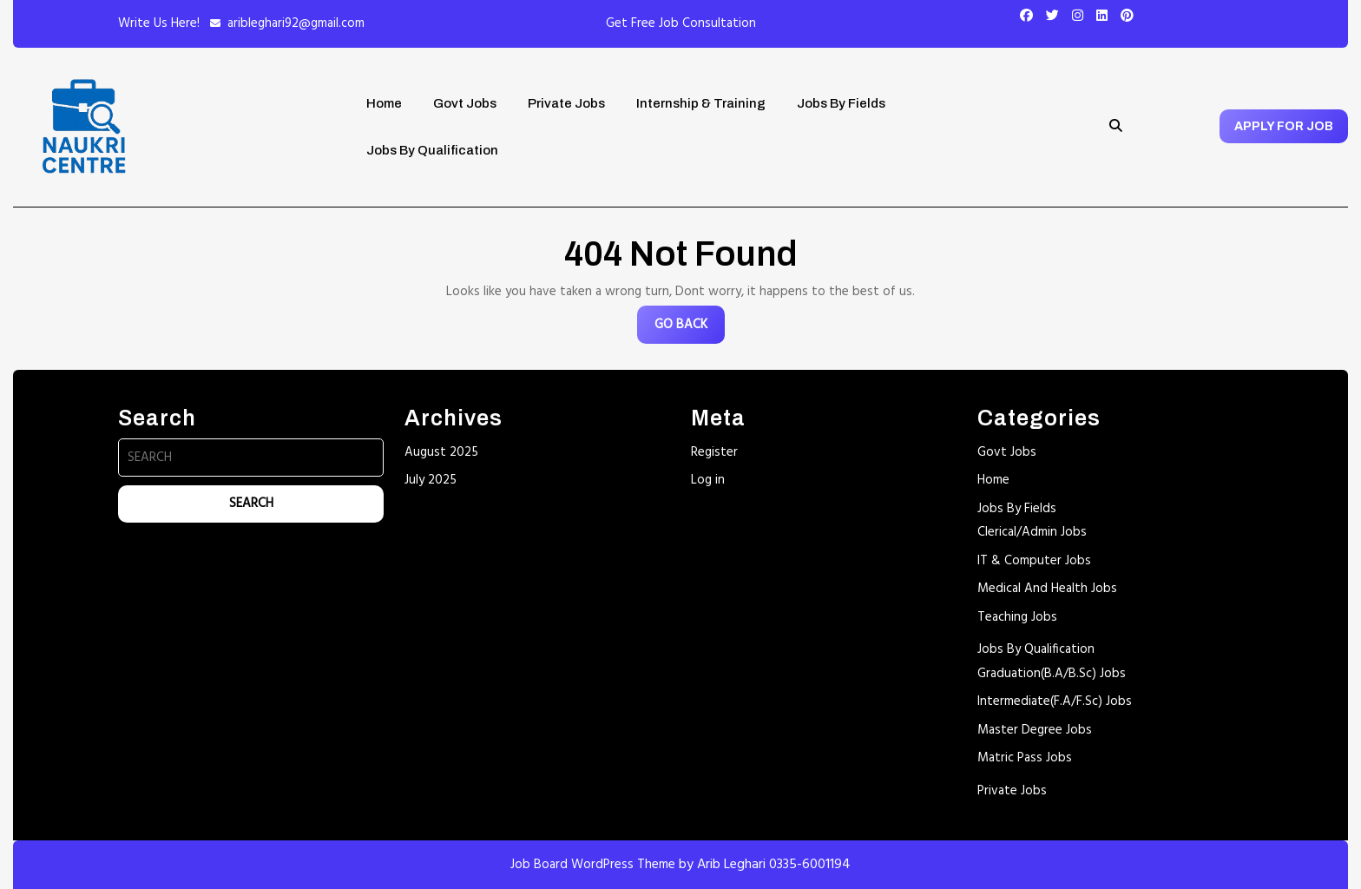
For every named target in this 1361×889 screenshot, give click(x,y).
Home (384, 103)
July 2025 (430, 480)
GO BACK (689, 328)
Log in (708, 480)
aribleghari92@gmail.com (296, 23)
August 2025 (441, 452)
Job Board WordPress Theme (592, 864)
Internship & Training (701, 103)
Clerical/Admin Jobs (1032, 532)
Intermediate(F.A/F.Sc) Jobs (1054, 701)
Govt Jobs (464, 103)
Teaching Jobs (1017, 617)
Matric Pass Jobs (1024, 757)
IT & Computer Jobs (1034, 560)
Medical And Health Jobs (1047, 588)
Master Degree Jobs (1034, 730)
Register (714, 452)
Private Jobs (566, 103)
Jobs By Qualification (432, 150)
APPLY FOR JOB (1283, 126)
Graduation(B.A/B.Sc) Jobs (1051, 673)
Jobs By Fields (841, 103)
